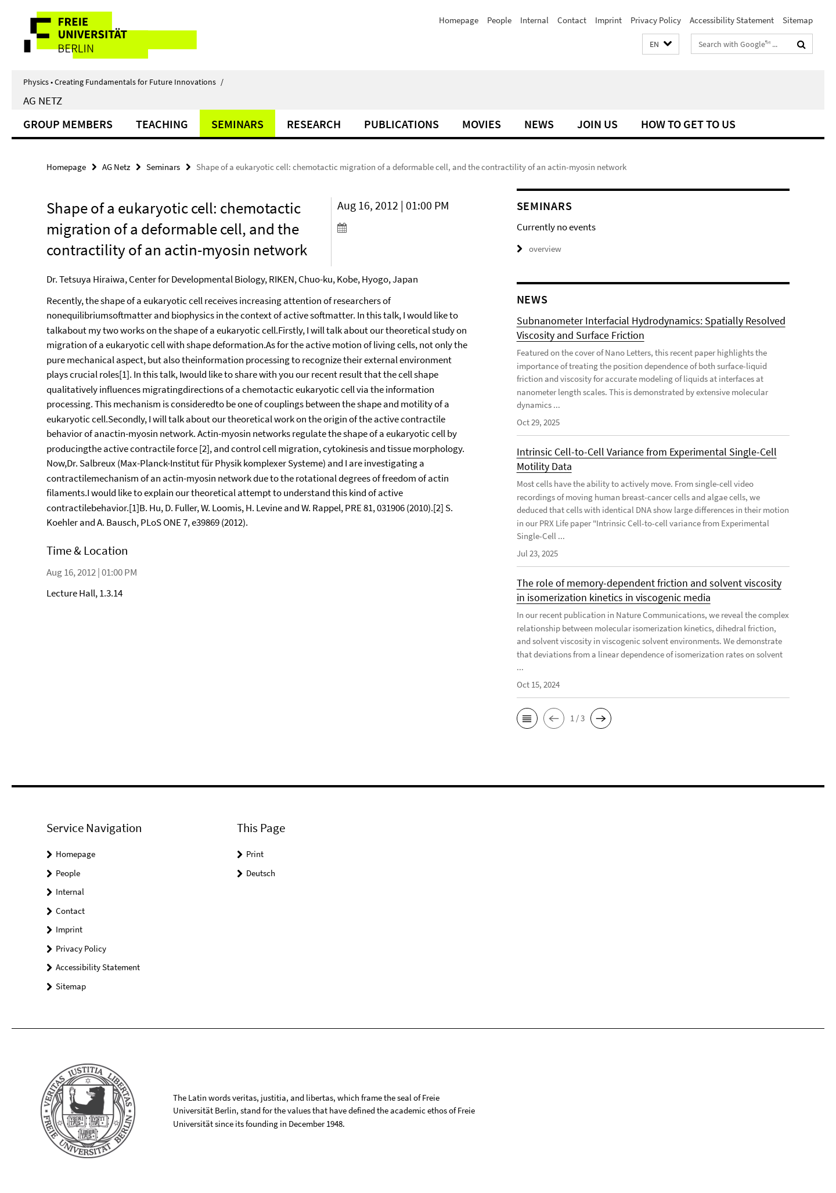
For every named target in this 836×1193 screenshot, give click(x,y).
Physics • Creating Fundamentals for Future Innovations (123, 82)
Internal (534, 20)
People (499, 20)
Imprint (608, 20)
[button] (660, 44)
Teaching (162, 124)
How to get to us (688, 124)
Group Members (68, 124)
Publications (401, 124)
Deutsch (260, 873)
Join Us (597, 124)
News (539, 124)
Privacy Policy (655, 20)
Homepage (458, 20)
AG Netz (42, 100)
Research (314, 124)
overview (539, 248)
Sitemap (798, 20)
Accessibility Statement (732, 20)
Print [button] (255, 853)
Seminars (237, 124)
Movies (481, 124)
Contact (571, 20)
